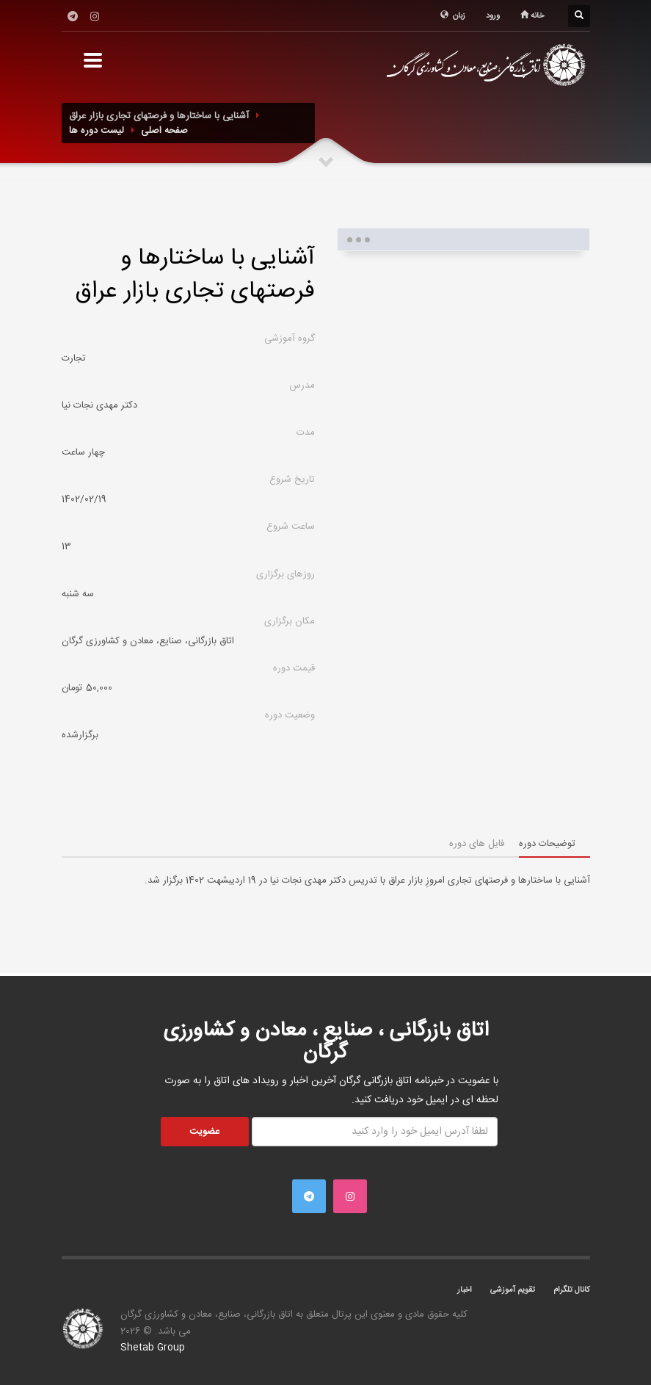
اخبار (464, 1290)
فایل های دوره (476, 844)
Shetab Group (152, 1347)
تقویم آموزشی (512, 1290)
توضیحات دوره (547, 844)
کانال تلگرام (571, 1290)
